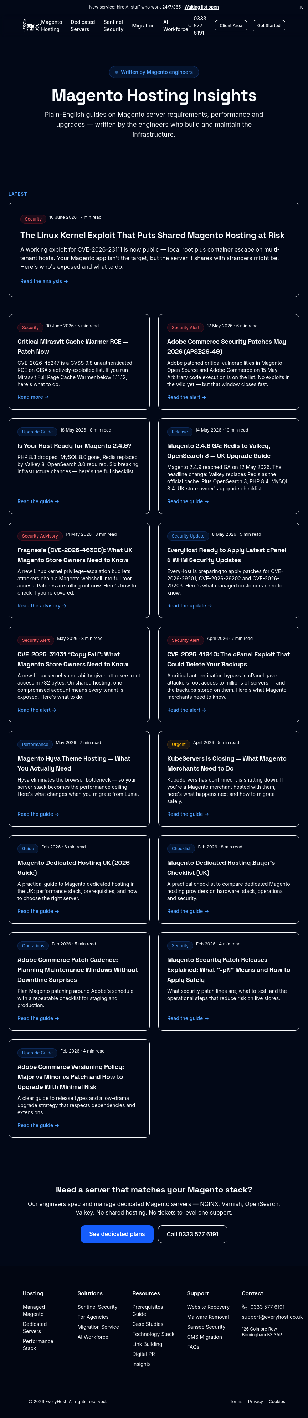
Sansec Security (206, 1327)
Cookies (277, 1401)
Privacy (255, 1401)
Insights (141, 1364)
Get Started (269, 25)
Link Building (147, 1344)
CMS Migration (204, 1337)
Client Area (231, 25)
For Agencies (93, 1317)
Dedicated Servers (83, 25)
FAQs (193, 1347)
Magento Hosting (51, 25)
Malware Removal (208, 1317)
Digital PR (143, 1354)
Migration (143, 25)
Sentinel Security (114, 25)
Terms (236, 1401)
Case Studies (147, 1324)
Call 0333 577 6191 (193, 1234)
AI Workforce (175, 25)
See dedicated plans (117, 1233)
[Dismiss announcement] (301, 7)
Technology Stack (153, 1334)
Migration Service (98, 1327)
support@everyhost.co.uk (272, 1317)
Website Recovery (208, 1307)
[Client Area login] (231, 25)
